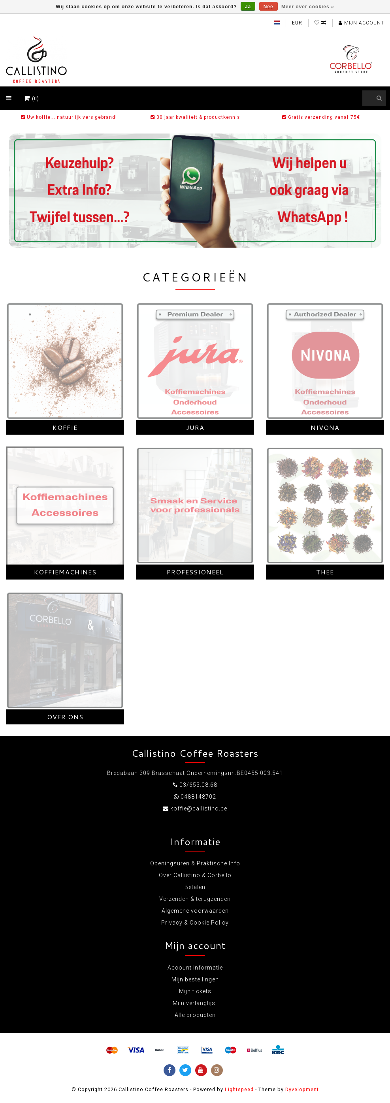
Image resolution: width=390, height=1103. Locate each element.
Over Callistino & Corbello (195, 875)
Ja (248, 6)
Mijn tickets (195, 991)
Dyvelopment (302, 1089)
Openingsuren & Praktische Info (195, 863)
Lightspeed (239, 1089)
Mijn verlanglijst (195, 1003)
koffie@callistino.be (198, 808)
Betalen (195, 887)
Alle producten (195, 1015)
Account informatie (195, 967)
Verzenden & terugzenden (195, 899)
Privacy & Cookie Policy (195, 922)
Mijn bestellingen (195, 979)
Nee (268, 6)
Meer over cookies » (307, 6)
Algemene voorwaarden (195, 911)
